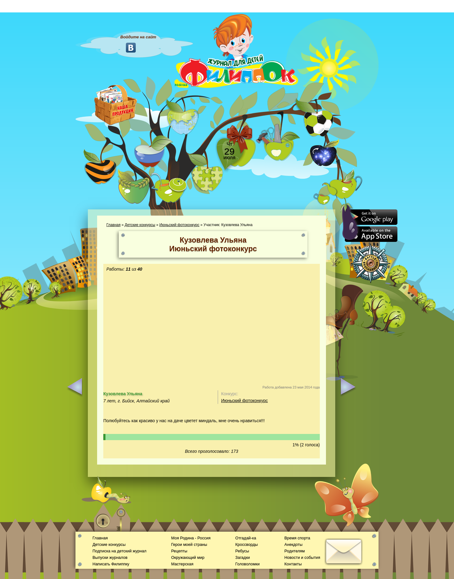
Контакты (293, 564)
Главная (113, 225)
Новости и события (302, 557)
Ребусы (242, 551)
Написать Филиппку (110, 564)
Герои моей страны (189, 544)
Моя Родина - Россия (190, 538)
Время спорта (297, 538)
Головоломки (247, 564)
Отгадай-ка (245, 538)
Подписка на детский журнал (119, 551)
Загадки (242, 557)
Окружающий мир (187, 557)
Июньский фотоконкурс (179, 225)
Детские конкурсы (140, 225)
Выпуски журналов (109, 557)
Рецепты (179, 551)
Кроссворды (246, 544)
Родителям (294, 551)
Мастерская (182, 564)
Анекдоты (293, 544)
